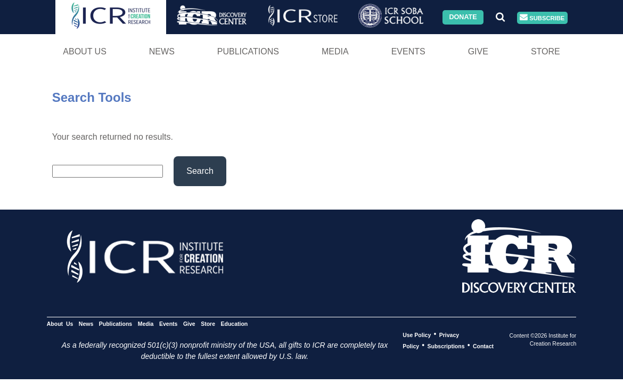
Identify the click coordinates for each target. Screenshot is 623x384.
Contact (483, 345)
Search (200, 170)
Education (234, 323)
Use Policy (417, 334)
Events (408, 51)
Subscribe (542, 18)
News (162, 51)
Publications (248, 51)
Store (545, 51)
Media (335, 51)
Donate (463, 17)
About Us (84, 51)
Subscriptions (446, 345)
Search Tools (92, 97)
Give (478, 51)
